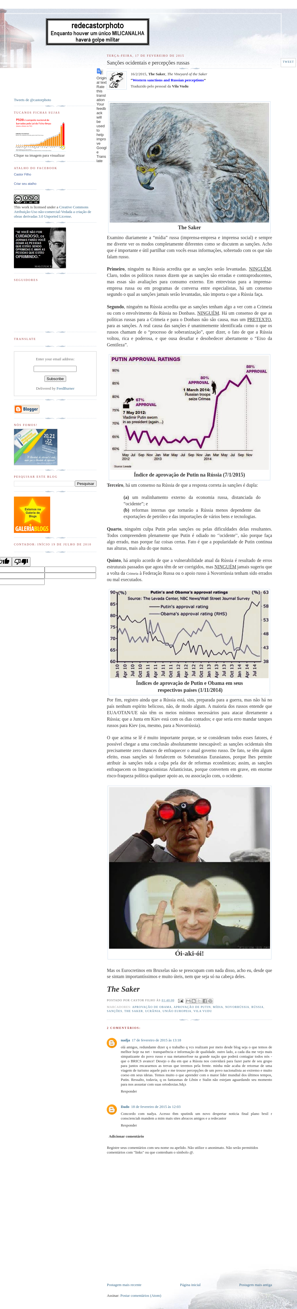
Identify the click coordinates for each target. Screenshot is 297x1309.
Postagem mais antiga (255, 1285)
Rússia (257, 1007)
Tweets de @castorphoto (32, 100)
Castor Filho (22, 174)
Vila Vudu (202, 1011)
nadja (125, 1040)
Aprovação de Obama (152, 1007)
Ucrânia (152, 1011)
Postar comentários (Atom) (140, 1295)
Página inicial (190, 1285)
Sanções (114, 1011)
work (25, 207)
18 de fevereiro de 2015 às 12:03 (155, 1106)
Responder (129, 1091)
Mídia (218, 1007)
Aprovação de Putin (192, 1007)
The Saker (133, 1011)
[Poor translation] (21, 562)
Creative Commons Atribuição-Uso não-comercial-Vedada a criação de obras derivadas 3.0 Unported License (52, 212)
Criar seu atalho (25, 183)
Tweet (288, 61)
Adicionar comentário (126, 1136)
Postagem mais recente (124, 1285)
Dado (125, 1106)
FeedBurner (65, 388)
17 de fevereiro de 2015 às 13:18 (156, 1040)
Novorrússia (237, 1007)
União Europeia (177, 1011)
